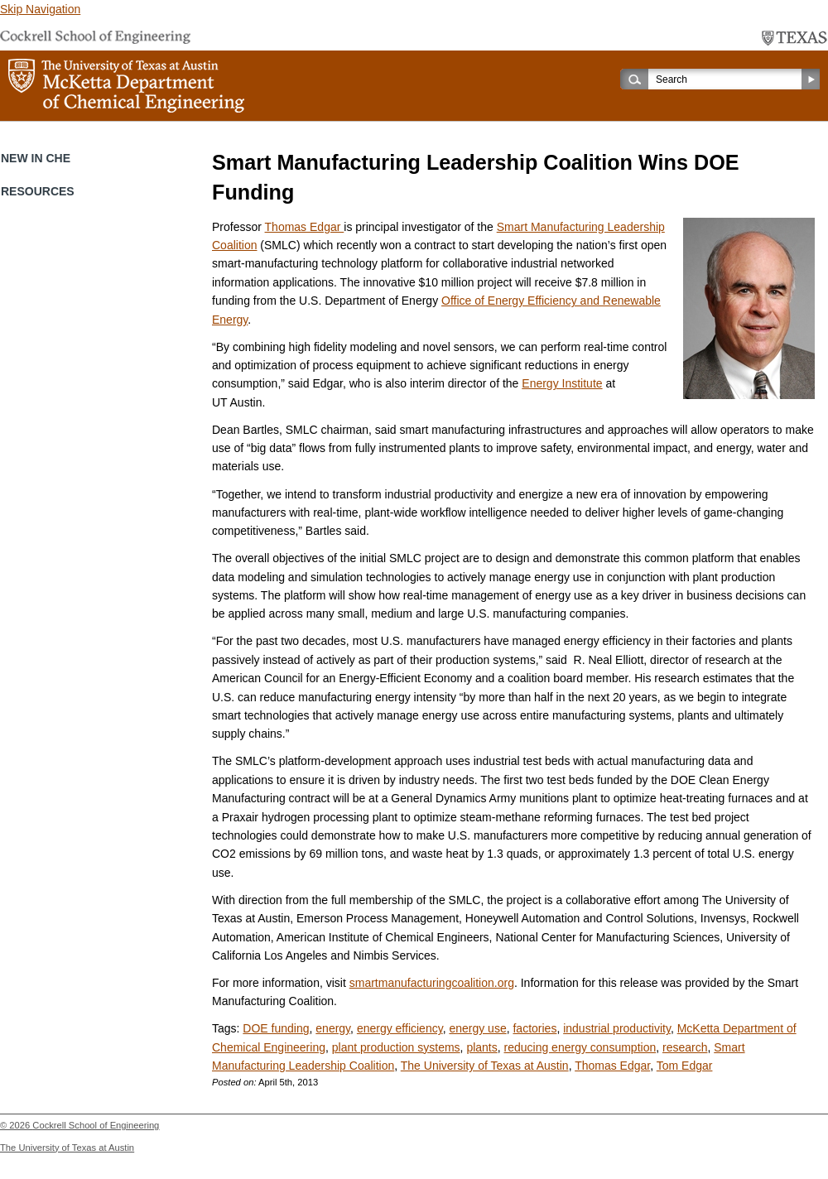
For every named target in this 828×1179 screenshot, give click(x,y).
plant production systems (396, 1047)
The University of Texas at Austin (485, 1065)
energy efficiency (400, 1028)
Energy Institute (562, 383)
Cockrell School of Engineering (95, 1125)
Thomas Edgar (304, 226)
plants (481, 1047)
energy (332, 1028)
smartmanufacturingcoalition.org (431, 982)
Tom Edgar (685, 1065)
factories (534, 1028)
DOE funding (276, 1028)
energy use (477, 1028)
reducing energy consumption (580, 1047)
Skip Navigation (40, 9)
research (684, 1047)
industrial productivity (617, 1028)
